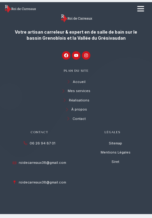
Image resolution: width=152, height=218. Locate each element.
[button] (141, 9)
